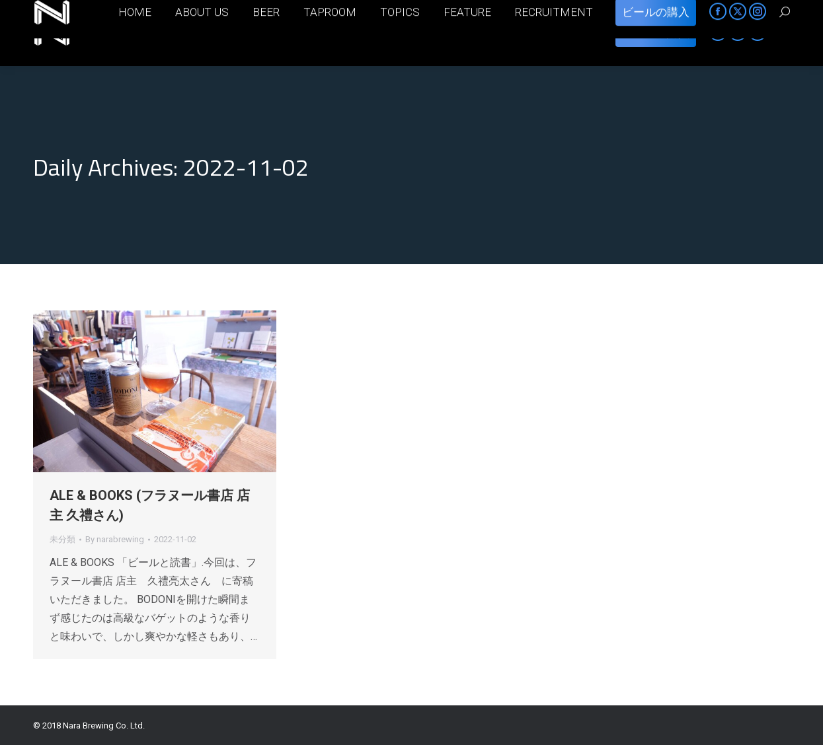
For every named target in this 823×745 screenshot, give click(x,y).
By (114, 539)
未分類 (62, 539)
